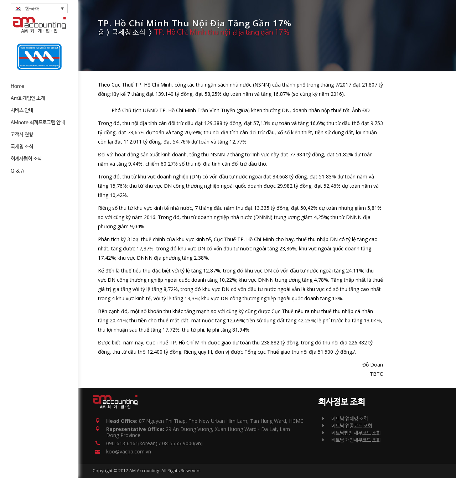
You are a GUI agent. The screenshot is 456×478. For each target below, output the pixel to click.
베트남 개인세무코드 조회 (351, 440)
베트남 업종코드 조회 (347, 426)
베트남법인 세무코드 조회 (351, 433)
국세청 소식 (128, 32)
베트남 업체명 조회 (345, 419)
